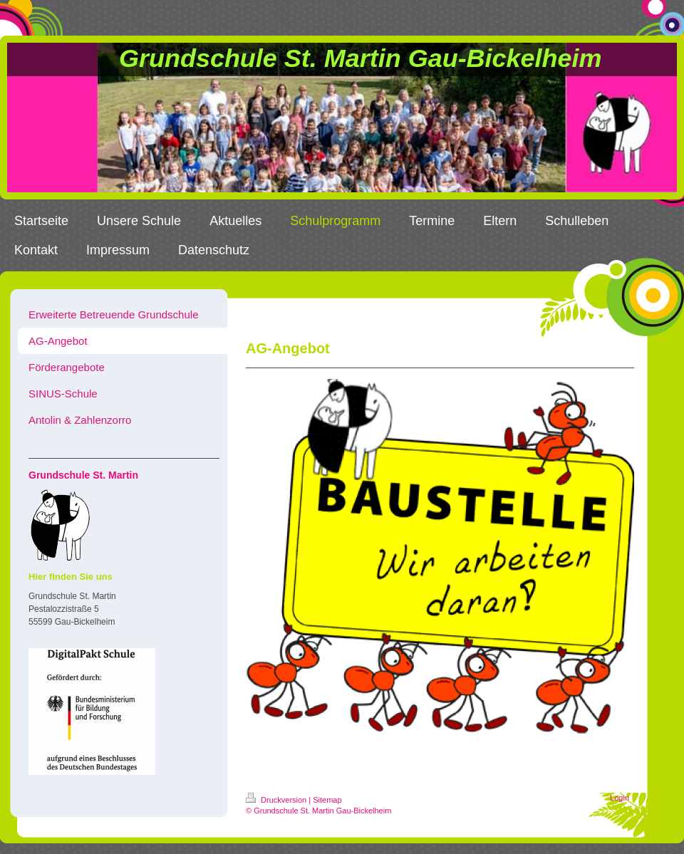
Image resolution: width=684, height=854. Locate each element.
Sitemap (327, 800)
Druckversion (277, 800)
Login (619, 797)
